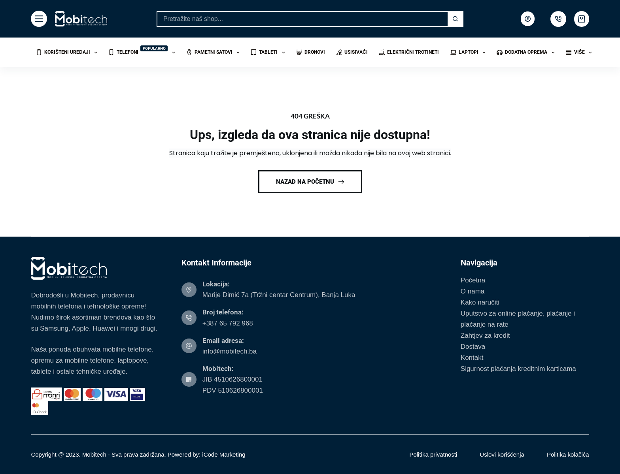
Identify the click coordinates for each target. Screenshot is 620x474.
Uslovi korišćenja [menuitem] (502, 454)
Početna (473, 280)
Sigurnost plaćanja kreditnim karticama (518, 368)
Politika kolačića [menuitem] (568, 454)
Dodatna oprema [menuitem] (527, 52)
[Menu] (39, 19)
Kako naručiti (480, 302)
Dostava (473, 346)
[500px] (558, 19)
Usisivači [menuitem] (352, 52)
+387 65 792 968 (227, 323)
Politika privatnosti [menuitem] (433, 454)
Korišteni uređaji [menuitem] (68, 52)
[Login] (528, 18)
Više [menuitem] (580, 52)
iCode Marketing (223, 454)
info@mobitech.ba (229, 351)
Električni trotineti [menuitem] (409, 52)
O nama (472, 291)
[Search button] (455, 19)
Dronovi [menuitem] (310, 52)
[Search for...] (302, 19)
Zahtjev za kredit (485, 335)
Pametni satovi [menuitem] (214, 52)
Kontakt (472, 357)
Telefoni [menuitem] (143, 51)
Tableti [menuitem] (269, 52)
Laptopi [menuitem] (469, 52)
